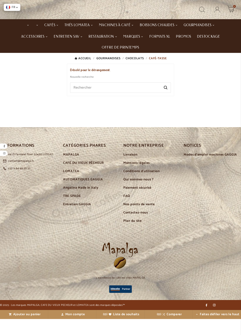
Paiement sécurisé (137, 204)
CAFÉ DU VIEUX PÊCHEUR (83, 179)
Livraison (130, 170)
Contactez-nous (135, 228)
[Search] (166, 104)
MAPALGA (71, 170)
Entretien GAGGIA (77, 220)
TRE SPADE (72, 212)
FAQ (126, 212)
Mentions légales (136, 179)
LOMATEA (71, 187)
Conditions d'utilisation (141, 187)
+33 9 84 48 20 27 (19, 184)
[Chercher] (115, 104)
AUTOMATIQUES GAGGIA (83, 195)
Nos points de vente (139, 220)
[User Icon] (217, 18)
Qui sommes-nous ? (138, 195)
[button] (12, 7)
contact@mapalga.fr (21, 177)
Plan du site (132, 237)
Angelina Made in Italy (80, 204)
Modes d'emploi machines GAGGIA (210, 170)
